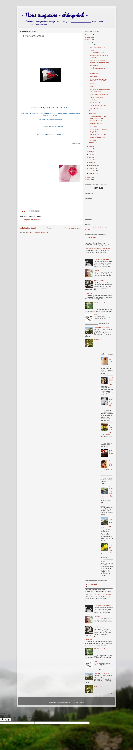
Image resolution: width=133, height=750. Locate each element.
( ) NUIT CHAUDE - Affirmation (98, 121)
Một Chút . (104, 561)
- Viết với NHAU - (94, 86)
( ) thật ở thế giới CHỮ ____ (97, 123)
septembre (92, 165)
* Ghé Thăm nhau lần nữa (111, 381)
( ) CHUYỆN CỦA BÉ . (110, 464)
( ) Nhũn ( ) (92, 83)
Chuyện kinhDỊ (111, 452)
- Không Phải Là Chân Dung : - (98, 105)
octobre (91, 168)
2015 (89, 42)
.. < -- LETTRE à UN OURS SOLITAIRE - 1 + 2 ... (97, 117)
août (90, 162)
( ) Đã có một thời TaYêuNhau (98, 129)
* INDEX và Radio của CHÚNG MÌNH (96, 227)
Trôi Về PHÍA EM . (99, 281)
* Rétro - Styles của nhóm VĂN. (98, 94)
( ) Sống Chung (110, 360)
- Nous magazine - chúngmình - (54, 14)
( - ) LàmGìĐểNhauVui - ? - (97, 97)
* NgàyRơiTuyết (94, 132)
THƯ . (95, 315)
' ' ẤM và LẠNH (93, 65)
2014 (89, 40)
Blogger (81, 702)
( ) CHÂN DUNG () (94, 102)
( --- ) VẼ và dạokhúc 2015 (97, 68)
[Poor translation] (7, 719)
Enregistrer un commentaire (31, 220)
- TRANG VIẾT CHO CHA (97, 137)
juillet (91, 160)
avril (90, 152)
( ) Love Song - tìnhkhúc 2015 (98, 60)
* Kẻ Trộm (89, 293)
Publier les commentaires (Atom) (39, 232)
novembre (92, 171)
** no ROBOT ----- (94, 114)
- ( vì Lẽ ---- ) (93, 126)
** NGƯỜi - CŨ (93, 143)
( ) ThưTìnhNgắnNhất (95, 92)
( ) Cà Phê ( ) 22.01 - (95, 108)
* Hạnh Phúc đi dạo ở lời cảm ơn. (99, 63)
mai (90, 154)
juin (90, 157)
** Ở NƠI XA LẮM (99, 302)
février (91, 146)
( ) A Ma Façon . (94, 100)
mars (91, 149)
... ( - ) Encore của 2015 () (97, 47)
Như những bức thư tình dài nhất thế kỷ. (98, 248)
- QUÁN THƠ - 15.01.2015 (102, 327)
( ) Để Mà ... (92, 140)
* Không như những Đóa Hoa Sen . (100, 89)
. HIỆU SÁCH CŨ (91, 238)
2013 (89, 37)
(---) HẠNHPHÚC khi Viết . (97, 53)
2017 (89, 180)
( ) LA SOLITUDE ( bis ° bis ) (98, 134)
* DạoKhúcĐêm (93, 76)
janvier (91, 45)
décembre (92, 173)
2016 (89, 177)
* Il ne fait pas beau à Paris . (102, 259)
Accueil (50, 228)
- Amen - (91, 71)
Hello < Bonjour (93, 111)
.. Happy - (92, 50)
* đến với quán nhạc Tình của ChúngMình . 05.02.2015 (98, 80)
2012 (89, 34)
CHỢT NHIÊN (98, 340)
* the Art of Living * (94, 73)
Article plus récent (28, 228)
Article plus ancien (73, 228)
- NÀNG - (97, 270)
